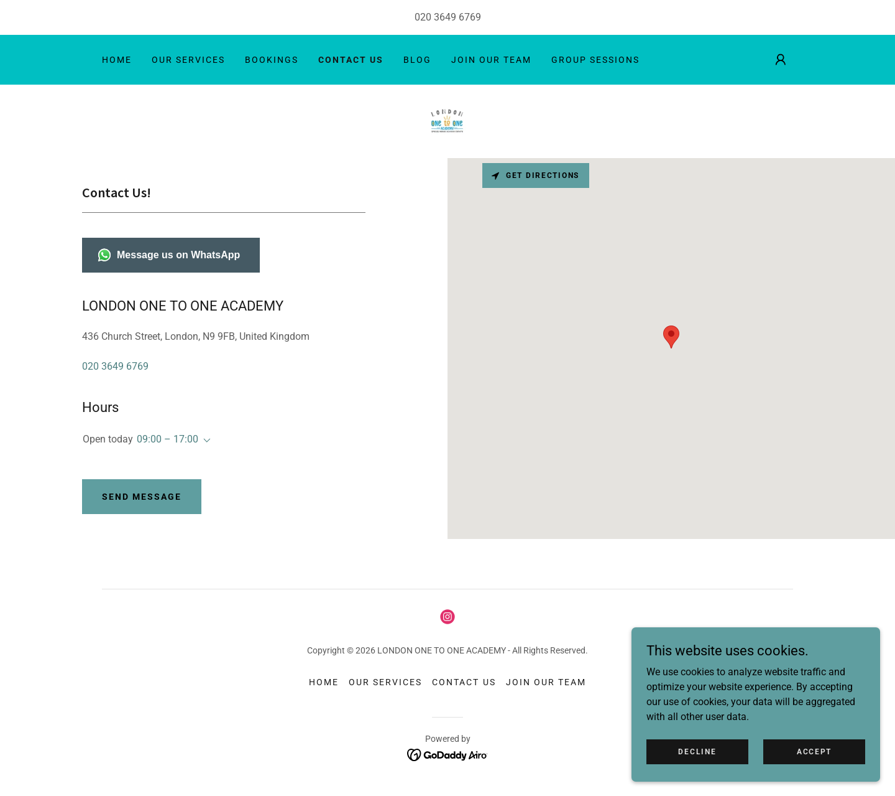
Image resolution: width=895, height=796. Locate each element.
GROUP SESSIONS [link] (595, 60)
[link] (447, 120)
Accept (814, 751)
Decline (697, 751)
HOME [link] (117, 60)
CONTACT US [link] (350, 60)
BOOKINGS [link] (271, 60)
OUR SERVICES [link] (188, 60)
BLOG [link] (417, 60)
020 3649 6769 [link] (448, 17)
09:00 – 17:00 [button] (167, 439)
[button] (780, 59)
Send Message (141, 497)
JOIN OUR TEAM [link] (491, 60)
